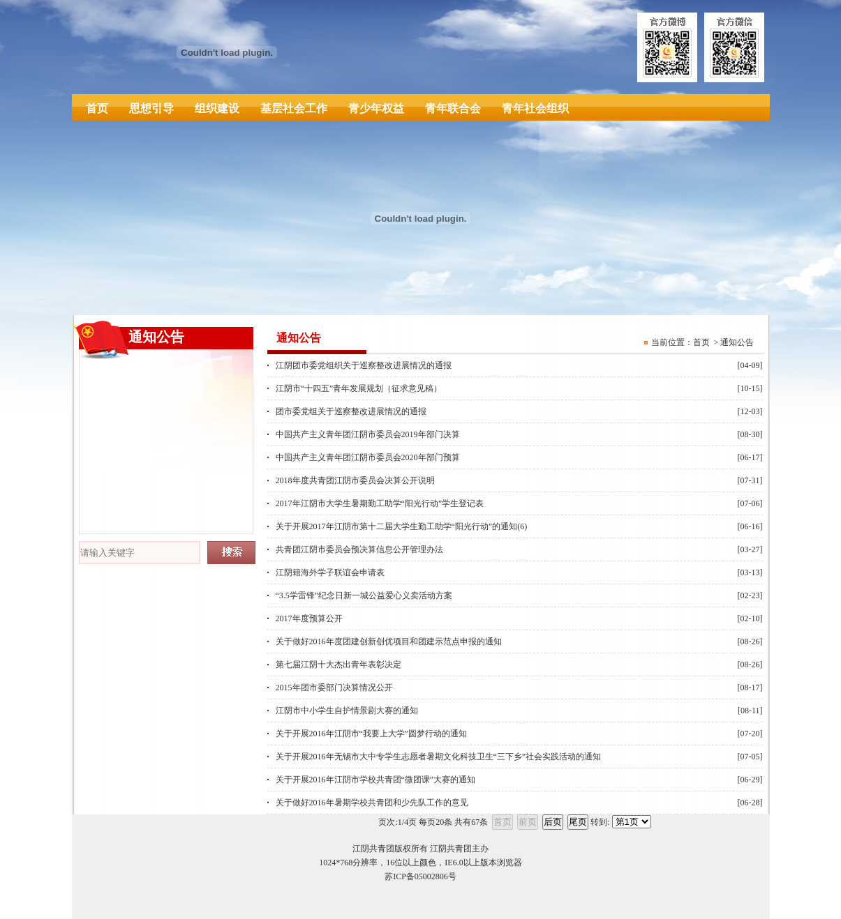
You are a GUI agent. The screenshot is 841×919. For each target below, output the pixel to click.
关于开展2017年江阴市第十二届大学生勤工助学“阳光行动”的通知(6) (402, 526)
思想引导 (151, 108)
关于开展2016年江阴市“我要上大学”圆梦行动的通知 (372, 733)
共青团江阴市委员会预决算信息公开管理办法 (359, 549)
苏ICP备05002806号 (420, 876)
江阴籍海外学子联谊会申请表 (330, 572)
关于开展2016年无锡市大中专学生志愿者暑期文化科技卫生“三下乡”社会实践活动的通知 (439, 756)
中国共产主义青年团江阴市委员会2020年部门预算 (368, 457)
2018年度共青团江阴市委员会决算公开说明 (355, 480)
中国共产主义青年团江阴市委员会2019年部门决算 (368, 434)
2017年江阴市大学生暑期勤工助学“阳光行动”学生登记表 (380, 503)
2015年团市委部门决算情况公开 (334, 687)
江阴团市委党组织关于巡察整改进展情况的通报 (364, 365)
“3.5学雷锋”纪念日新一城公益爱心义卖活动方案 (364, 595)
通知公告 (737, 342)
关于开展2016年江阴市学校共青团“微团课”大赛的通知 (376, 779)
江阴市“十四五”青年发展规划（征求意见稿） (359, 388)
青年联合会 (453, 108)
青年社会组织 (535, 108)
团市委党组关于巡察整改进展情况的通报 (351, 411)
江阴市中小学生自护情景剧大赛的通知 (347, 710)
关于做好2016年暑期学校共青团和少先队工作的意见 (372, 802)
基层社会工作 (293, 108)
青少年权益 (376, 108)
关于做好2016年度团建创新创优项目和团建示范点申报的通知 (389, 641)
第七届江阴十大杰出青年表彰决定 (338, 664)
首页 (97, 108)
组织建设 (217, 108)
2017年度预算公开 (309, 618)
